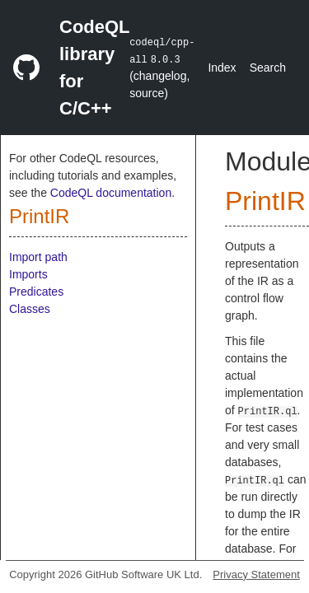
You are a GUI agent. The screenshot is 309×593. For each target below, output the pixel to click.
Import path (38, 257)
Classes (29, 308)
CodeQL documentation (110, 192)
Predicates (36, 291)
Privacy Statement (256, 574)
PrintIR (39, 216)
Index (222, 67)
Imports (28, 274)
